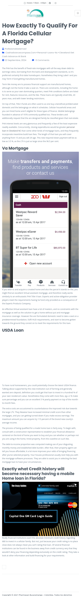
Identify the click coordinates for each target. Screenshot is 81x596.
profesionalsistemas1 (15, 48)
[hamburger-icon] (78, 13)
